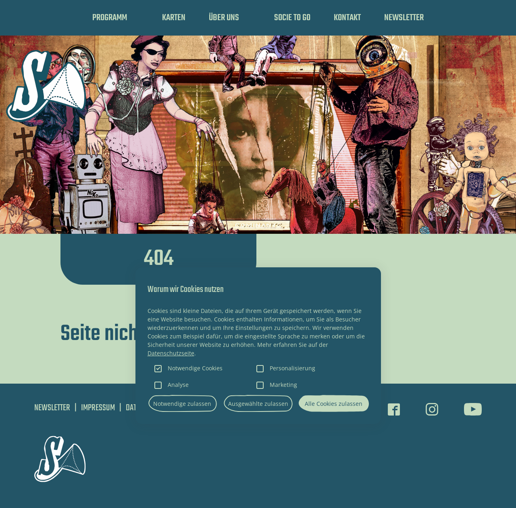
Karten (173, 18)
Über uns (224, 18)
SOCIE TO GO (292, 18)
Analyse (178, 384)
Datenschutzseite (171, 353)
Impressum (98, 408)
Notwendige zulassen (182, 403)
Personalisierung (292, 368)
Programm (109, 18)
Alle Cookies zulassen (333, 403)
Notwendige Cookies (195, 368)
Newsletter (404, 18)
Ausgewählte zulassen (258, 403)
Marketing (283, 384)
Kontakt (347, 18)
